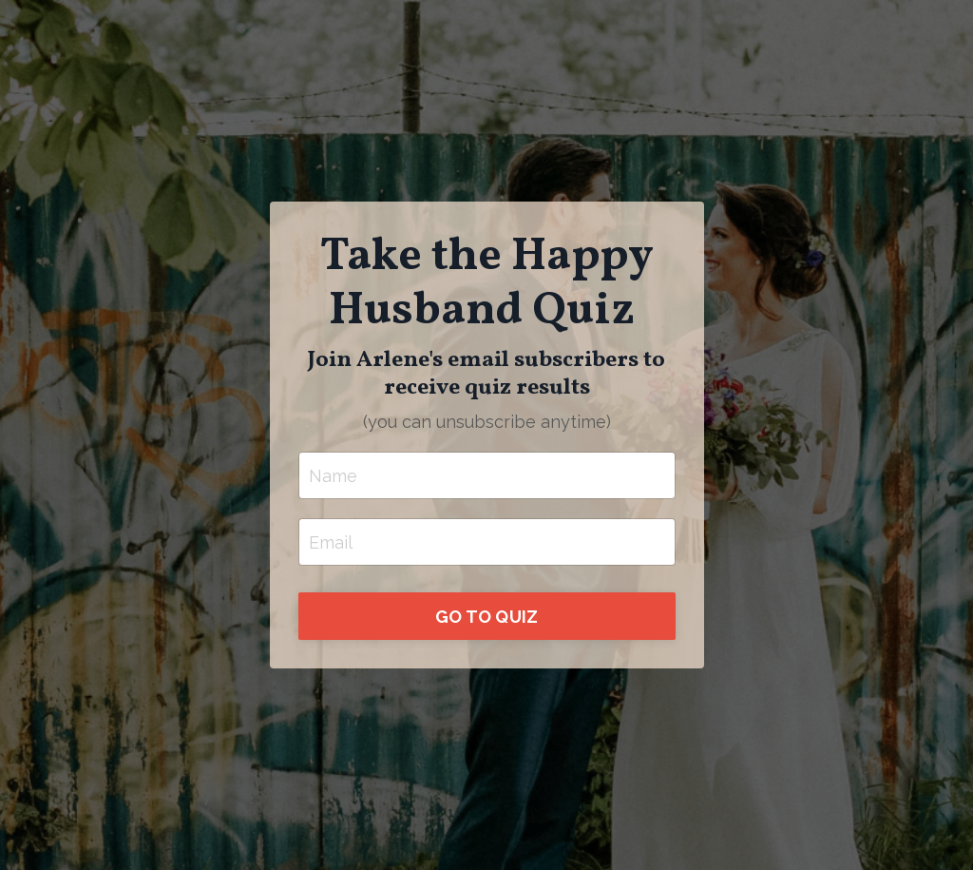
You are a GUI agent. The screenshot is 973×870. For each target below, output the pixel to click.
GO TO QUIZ (487, 617)
